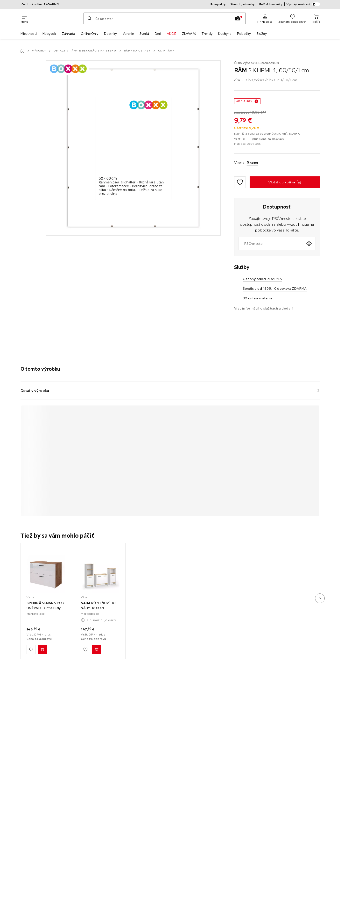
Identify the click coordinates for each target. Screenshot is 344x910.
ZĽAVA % (189, 33)
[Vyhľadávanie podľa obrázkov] (238, 18)
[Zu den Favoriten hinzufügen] (240, 182)
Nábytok (49, 33)
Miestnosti (29, 33)
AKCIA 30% (244, 101)
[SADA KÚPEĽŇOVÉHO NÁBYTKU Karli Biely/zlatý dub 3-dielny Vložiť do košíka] (96, 649)
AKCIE (171, 33)
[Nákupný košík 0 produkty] (316, 18)
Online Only (89, 33)
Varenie (128, 33)
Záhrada (68, 33)
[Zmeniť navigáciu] (24, 18)
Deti (158, 33)
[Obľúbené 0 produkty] (292, 18)
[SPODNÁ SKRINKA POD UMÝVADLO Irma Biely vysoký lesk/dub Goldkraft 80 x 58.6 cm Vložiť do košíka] (42, 649)
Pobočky (244, 33)
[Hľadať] (89, 18)
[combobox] (270, 243)
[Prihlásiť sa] (265, 18)
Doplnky (110, 33)
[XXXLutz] (56, 18)
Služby (262, 33)
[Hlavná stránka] (22, 51)
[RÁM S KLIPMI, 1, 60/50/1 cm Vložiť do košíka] (285, 182)
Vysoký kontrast (303, 4)
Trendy (207, 33)
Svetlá (144, 33)
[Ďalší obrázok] (320, 598)
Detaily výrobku (35, 390)
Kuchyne (224, 33)
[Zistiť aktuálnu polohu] (308, 243)
